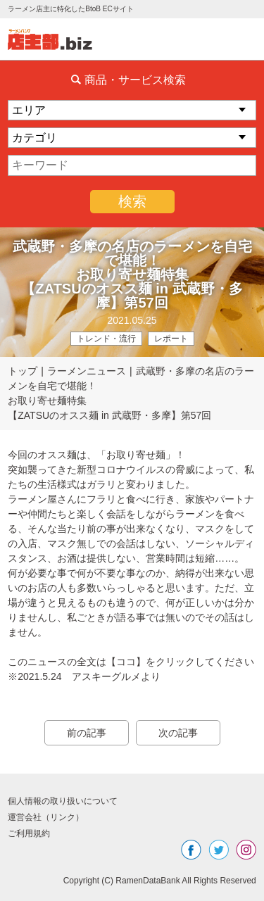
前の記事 (86, 732)
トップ (22, 371)
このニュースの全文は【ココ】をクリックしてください (131, 661)
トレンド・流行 (106, 339)
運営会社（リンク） (46, 817)
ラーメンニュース (86, 371)
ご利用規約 (29, 833)
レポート (171, 339)
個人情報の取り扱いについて (63, 801)
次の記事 (178, 732)
